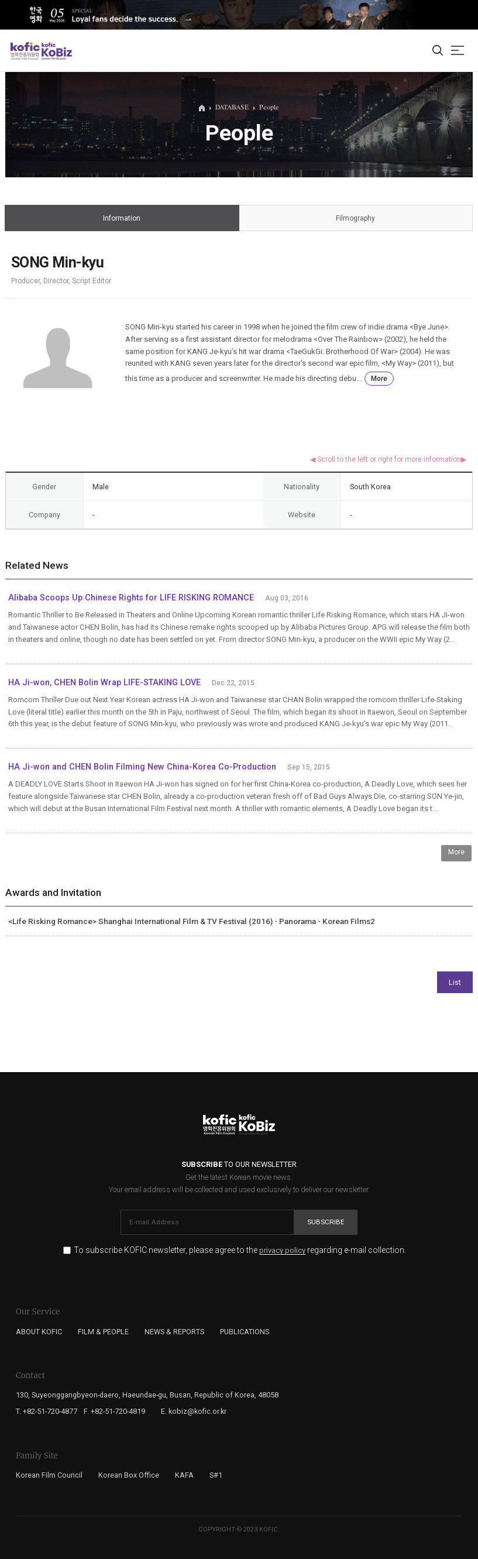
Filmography (356, 218)
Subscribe (326, 1222)
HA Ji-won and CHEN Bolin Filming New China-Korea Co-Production (142, 767)
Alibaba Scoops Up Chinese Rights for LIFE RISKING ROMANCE (131, 598)
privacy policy (282, 1250)
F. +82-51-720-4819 (114, 1411)
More (379, 379)
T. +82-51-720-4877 (46, 1411)
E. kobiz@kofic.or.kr (193, 1411)
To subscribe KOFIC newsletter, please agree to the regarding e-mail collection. (240, 1250)
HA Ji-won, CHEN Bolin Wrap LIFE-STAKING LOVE (104, 683)
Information (122, 218)
